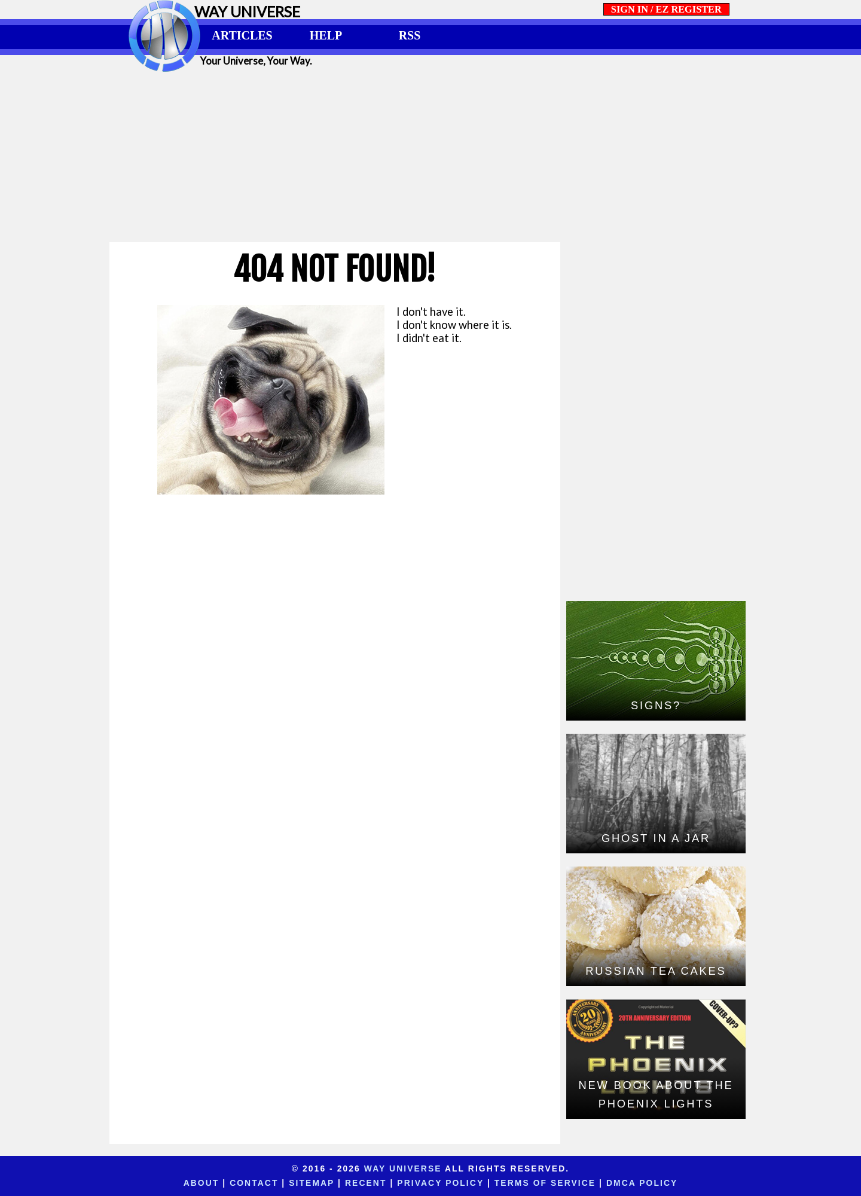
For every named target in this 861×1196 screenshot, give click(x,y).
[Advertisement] (430, 156)
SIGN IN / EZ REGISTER (666, 9)
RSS (410, 35)
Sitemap (311, 1183)
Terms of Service (545, 1183)
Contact (254, 1183)
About (201, 1183)
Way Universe (403, 1168)
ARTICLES (242, 35)
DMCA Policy (641, 1183)
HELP (326, 35)
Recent (365, 1183)
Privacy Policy (440, 1183)
